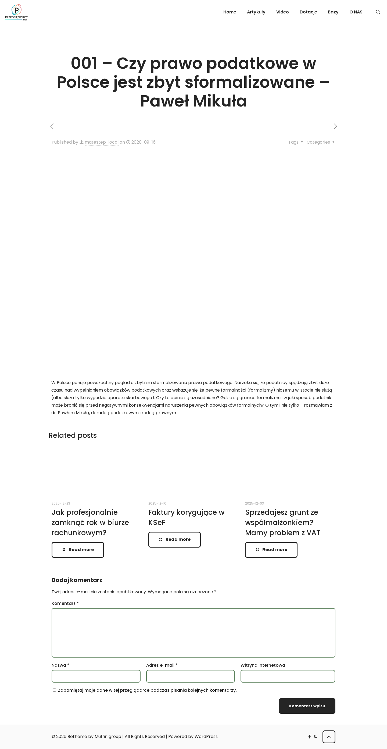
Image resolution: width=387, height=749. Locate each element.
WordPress (206, 736)
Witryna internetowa (263, 665)
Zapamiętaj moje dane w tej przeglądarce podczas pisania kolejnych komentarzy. (147, 690)
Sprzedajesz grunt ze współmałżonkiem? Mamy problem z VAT (282, 522)
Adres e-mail (162, 665)
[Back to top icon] (328, 736)
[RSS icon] (315, 736)
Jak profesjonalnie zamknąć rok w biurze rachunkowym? (90, 522)
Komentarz (65, 603)
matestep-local (102, 142)
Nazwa (60, 665)
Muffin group (108, 736)
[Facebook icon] (309, 736)
